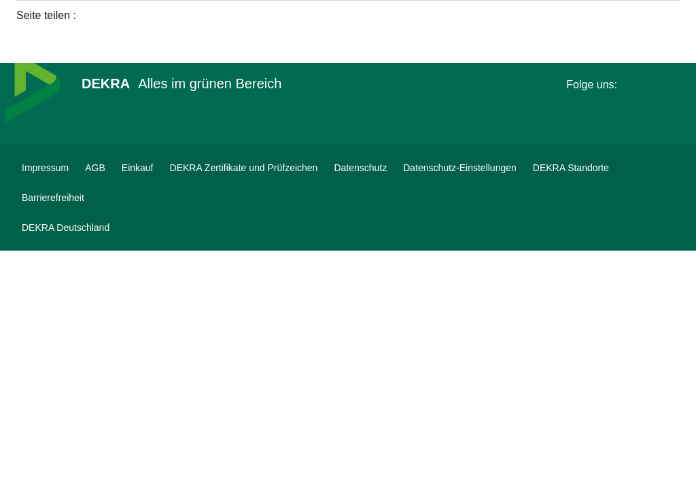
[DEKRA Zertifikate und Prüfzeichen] (244, 168)
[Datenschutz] (360, 168)
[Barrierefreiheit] (53, 197)
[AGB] (95, 168)
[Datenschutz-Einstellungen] (460, 168)
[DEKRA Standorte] (571, 168)
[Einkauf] (138, 168)
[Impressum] (45, 168)
